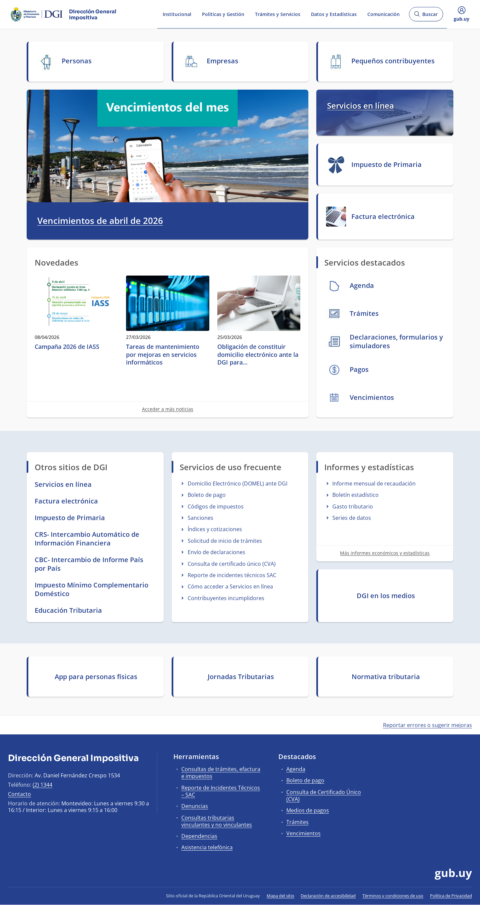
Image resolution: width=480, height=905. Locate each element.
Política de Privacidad (451, 896)
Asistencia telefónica (207, 847)
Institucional (177, 14)
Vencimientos (303, 833)
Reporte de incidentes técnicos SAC (232, 575)
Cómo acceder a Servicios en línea (230, 586)
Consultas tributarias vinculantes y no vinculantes (216, 821)
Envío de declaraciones (216, 552)
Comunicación (383, 14)
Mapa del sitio (280, 896)
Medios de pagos (307, 810)
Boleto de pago (207, 494)
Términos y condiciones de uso (392, 896)
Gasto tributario (352, 506)
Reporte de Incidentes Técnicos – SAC (220, 791)
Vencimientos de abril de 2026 (100, 221)
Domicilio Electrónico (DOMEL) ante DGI (237, 483)
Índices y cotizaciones (215, 529)
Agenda (295, 769)
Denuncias (194, 806)
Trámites (297, 822)
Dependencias (199, 836)
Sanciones (200, 517)
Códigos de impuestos (216, 506)
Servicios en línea (360, 105)
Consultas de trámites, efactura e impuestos (220, 772)
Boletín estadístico (355, 494)
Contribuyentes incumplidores (226, 598)
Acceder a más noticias (167, 409)
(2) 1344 (42, 784)
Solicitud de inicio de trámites (225, 540)
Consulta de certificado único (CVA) (232, 563)
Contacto (19, 794)
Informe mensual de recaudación (374, 483)
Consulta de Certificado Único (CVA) (323, 795)
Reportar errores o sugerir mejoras (427, 725)
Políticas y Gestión (223, 14)
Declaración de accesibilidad (328, 896)
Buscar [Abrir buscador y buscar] (426, 16)
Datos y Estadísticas (334, 14)
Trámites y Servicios (277, 14)
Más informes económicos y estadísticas (385, 553)
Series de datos (351, 517)
